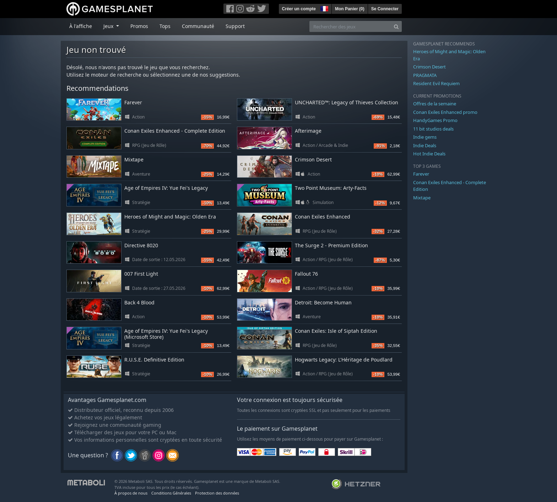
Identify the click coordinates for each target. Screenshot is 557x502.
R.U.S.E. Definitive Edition (154, 359)
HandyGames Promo (435, 120)
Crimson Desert (313, 159)
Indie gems (425, 137)
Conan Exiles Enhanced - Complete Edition (174, 130)
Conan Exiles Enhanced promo (445, 112)
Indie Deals (424, 145)
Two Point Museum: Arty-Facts (331, 187)
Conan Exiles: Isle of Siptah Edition (336, 330)
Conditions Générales (171, 493)
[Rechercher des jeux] (350, 26)
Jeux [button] (109, 26)
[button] (323, 7)
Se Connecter (385, 8)
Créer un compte (299, 8)
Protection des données (217, 493)
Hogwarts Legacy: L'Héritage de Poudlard (344, 359)
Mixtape (134, 159)
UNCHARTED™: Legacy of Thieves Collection (346, 102)
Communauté (198, 26)
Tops (165, 26)
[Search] (396, 26)
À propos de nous (130, 493)
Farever (133, 102)
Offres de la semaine (434, 103)
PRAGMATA (425, 75)
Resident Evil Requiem (436, 83)
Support (235, 26)
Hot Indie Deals (429, 153)
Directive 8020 (141, 245)
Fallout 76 (306, 273)
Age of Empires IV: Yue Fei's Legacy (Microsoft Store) (166, 333)
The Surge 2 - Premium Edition (331, 245)
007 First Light (141, 273)
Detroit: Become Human (323, 302)
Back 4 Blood (139, 302)
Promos (139, 26)
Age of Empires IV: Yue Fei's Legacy (166, 187)
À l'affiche (80, 26)
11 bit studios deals (433, 129)
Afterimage (308, 130)
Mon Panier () (349, 8)
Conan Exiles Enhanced (322, 216)
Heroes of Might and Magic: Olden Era (170, 216)
